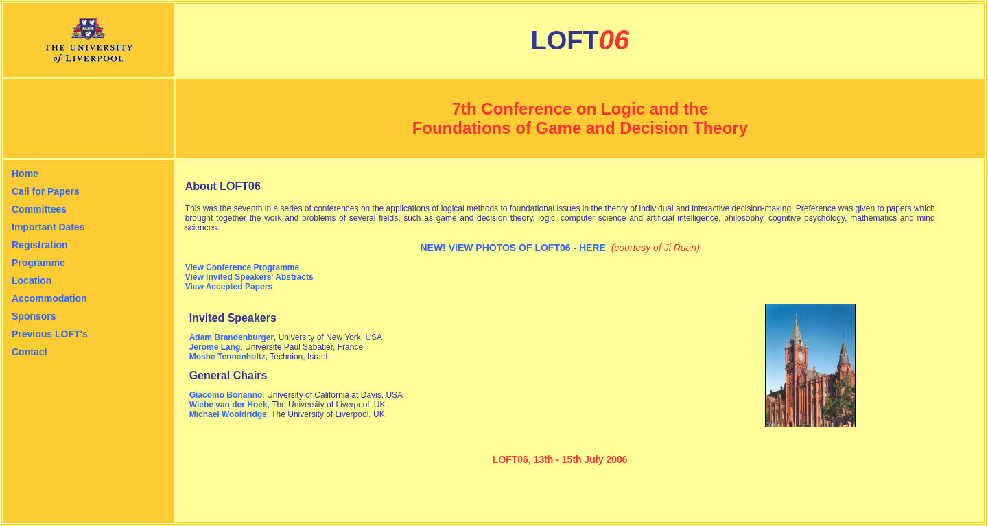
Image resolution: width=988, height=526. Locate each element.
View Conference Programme (242, 267)
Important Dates (48, 227)
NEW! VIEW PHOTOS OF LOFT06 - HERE (512, 247)
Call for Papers (46, 191)
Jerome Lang (215, 347)
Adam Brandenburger (231, 337)
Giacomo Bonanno (226, 395)
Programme (38, 262)
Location (31, 280)
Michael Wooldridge (228, 414)
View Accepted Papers (228, 286)
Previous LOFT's (50, 333)
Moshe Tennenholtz (227, 356)
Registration (40, 244)
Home (25, 173)
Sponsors (34, 316)
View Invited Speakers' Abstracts (249, 277)
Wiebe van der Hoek (228, 404)
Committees (39, 209)
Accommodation (49, 298)
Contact (29, 351)
